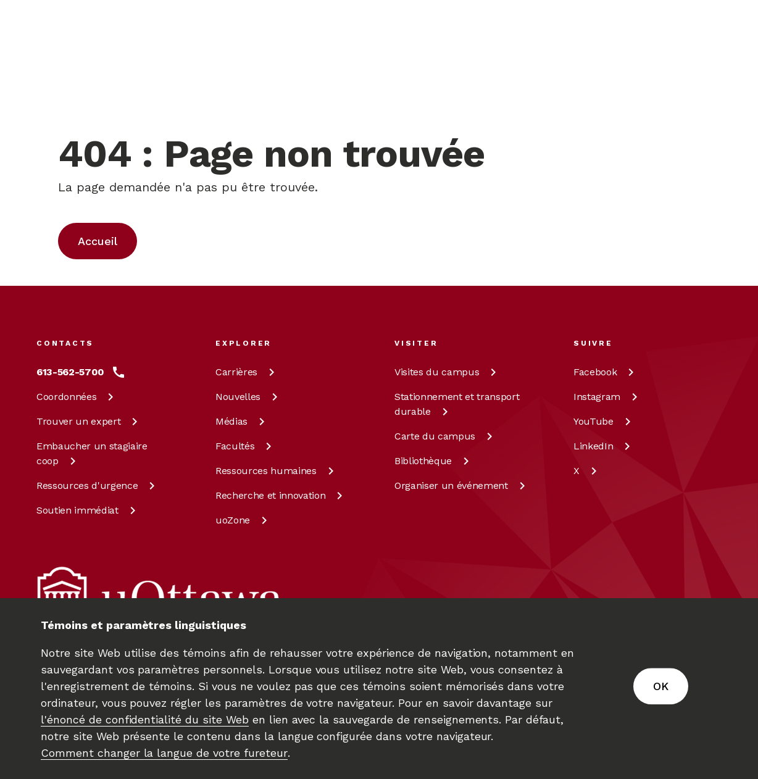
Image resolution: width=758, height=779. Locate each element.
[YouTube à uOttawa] (604, 421)
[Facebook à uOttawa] (605, 372)
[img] (84, 27)
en (651, 77)
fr (650, 106)
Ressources (97, 485)
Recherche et (281, 495)
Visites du (447, 372)
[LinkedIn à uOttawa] (604, 446)
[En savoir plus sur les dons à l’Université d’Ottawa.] (688, 27)
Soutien (88, 510)
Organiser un (462, 485)
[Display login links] (702, 92)
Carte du (445, 436)
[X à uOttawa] (587, 471)
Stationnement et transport (456, 404)
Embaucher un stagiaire (92, 453)
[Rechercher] (402, 77)
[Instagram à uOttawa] (607, 397)
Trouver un (89, 421)
